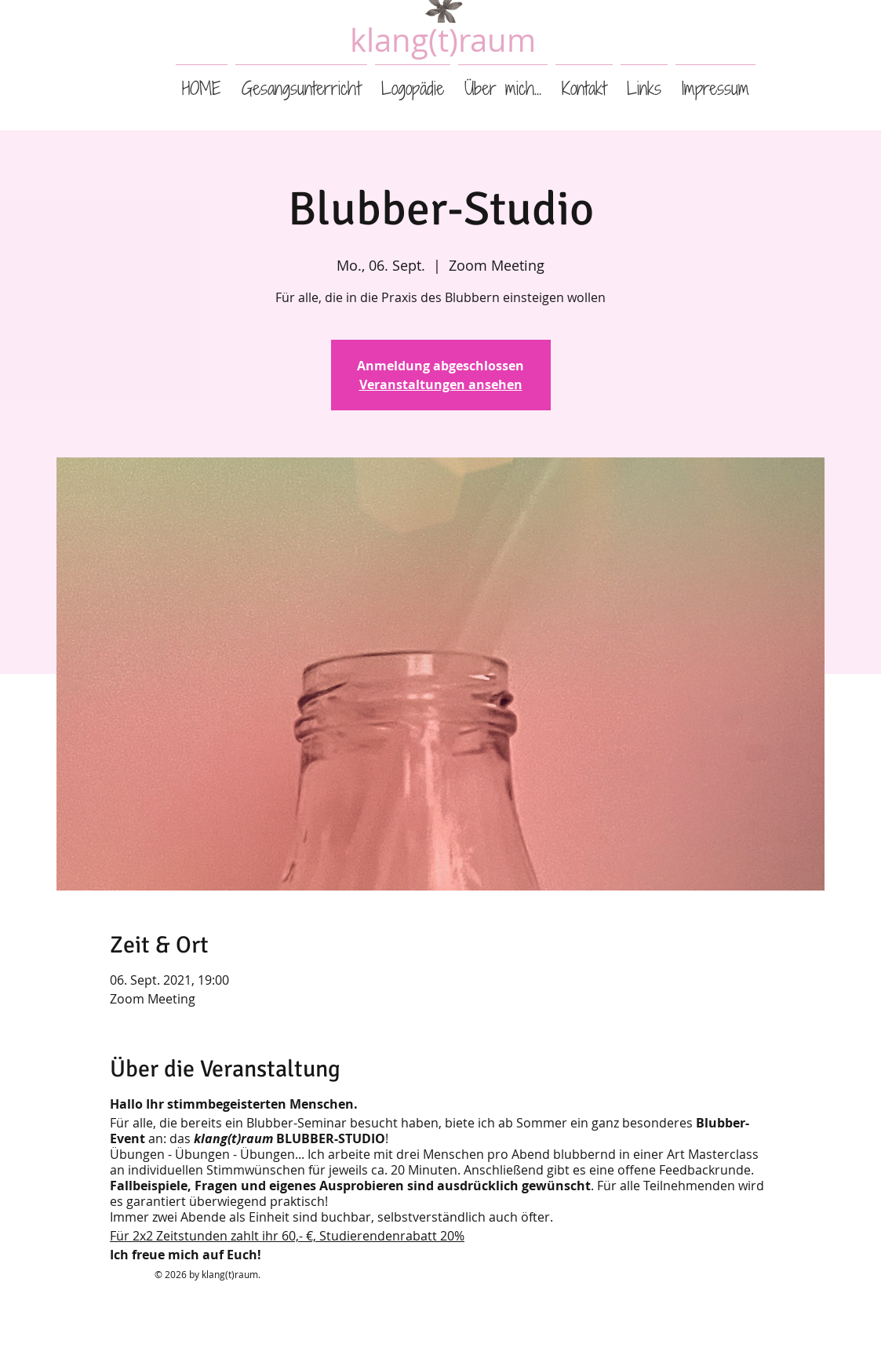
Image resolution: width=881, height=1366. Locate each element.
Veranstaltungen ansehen (440, 384)
